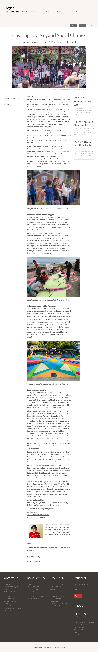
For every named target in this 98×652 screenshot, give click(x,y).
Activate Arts (32, 512)
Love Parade (32, 436)
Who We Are (57, 578)
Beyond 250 (8, 606)
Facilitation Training (10, 599)
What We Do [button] (28, 11)
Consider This (8, 584)
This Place (30, 591)
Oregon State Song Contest (37, 517)
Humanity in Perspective (12, 591)
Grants (6, 594)
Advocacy (53, 589)
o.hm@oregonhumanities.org (84, 635)
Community (42, 547)
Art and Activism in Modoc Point (83, 123)
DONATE (82, 25)
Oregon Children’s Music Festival (39, 149)
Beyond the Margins (33, 587)
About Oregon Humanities (58, 584)
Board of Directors (56, 594)
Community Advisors (57, 596)
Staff (51, 591)
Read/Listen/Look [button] (45, 11)
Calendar (76, 11)
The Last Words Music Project (38, 515)
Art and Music (32, 547)
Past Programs (9, 611)
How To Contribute (33, 599)
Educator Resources (34, 594)
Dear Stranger (8, 589)
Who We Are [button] (63, 11)
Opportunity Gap (54, 547)
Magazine (30, 584)
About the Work (55, 587)
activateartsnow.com (63, 534)
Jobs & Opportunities (57, 599)
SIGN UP (73, 25)
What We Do (11, 578)
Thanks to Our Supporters (59, 603)
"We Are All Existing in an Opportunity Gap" (83, 144)
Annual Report (55, 606)
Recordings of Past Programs (36, 596)
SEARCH (90, 25)
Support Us (54, 601)
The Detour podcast (33, 589)
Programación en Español (12, 608)
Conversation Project (11, 587)
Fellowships (8, 596)
